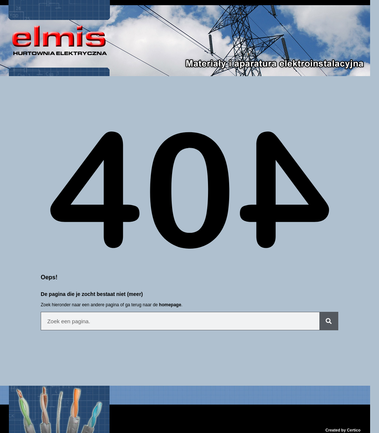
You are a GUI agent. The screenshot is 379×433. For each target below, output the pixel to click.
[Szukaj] (328, 321)
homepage (170, 304)
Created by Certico (342, 430)
